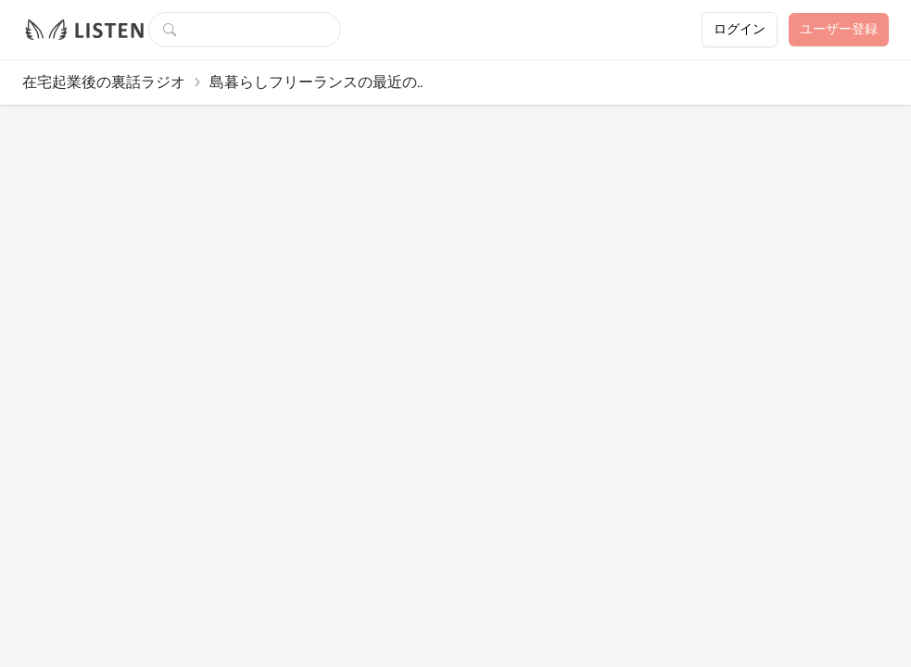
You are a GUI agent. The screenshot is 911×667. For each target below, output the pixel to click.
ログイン (739, 29)
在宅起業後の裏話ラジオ (103, 82)
